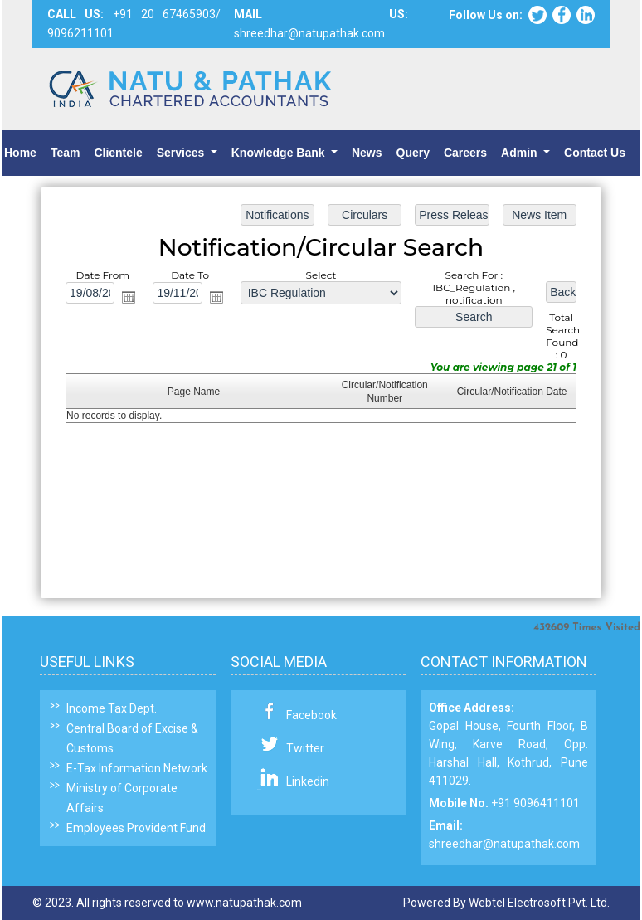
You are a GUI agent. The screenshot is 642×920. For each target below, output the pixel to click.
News (367, 152)
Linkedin (307, 781)
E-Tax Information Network (136, 768)
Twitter (305, 748)
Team (65, 152)
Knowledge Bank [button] (279, 152)
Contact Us (594, 152)
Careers (465, 152)
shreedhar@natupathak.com (504, 843)
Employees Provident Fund (136, 828)
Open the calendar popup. (131, 299)
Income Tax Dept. (111, 708)
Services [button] (182, 152)
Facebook (311, 715)
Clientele (118, 152)
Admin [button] (520, 152)
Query (413, 152)
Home (20, 152)
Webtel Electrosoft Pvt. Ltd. (539, 902)
